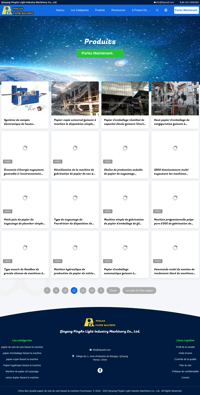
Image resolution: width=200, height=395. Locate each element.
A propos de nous (142, 10)
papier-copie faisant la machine (22, 359)
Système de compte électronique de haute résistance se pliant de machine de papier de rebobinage (25, 122)
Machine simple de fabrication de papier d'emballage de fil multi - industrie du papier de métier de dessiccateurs (124, 222)
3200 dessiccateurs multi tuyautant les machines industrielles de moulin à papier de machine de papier (175, 172)
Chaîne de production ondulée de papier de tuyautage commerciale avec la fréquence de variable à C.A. (124, 172)
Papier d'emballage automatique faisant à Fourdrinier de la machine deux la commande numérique (124, 271)
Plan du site (185, 365)
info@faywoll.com (165, 2)
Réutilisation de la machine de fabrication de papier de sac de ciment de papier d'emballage (74, 172)
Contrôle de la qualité (185, 359)
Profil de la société (185, 347)
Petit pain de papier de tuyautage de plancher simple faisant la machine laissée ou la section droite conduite (25, 222)
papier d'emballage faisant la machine (22, 353)
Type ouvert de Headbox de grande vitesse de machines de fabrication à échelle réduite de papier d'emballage (25, 271)
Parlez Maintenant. (186, 10)
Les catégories (80, 10)
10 (65, 290)
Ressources (118, 10)
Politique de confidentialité (185, 371)
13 (91, 290)
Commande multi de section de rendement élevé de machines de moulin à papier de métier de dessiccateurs (174, 271)
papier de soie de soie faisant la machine (22, 347)
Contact (185, 377)
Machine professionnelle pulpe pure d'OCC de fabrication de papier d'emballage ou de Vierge (174, 222)
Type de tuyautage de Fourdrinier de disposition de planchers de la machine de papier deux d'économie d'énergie (73, 222)
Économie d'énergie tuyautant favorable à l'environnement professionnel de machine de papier (24, 172)
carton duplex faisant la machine (22, 377)
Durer (113, 290)
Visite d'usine (185, 353)
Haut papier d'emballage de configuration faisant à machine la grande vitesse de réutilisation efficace (173, 122)
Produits (100, 10)
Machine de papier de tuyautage (22, 371)
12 (82, 290)
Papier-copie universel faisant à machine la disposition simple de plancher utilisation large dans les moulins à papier (75, 122)
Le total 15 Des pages (139, 290)
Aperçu (60, 10)
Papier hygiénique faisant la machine (22, 365)
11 (74, 290)
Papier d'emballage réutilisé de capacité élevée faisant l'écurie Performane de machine (124, 122)
